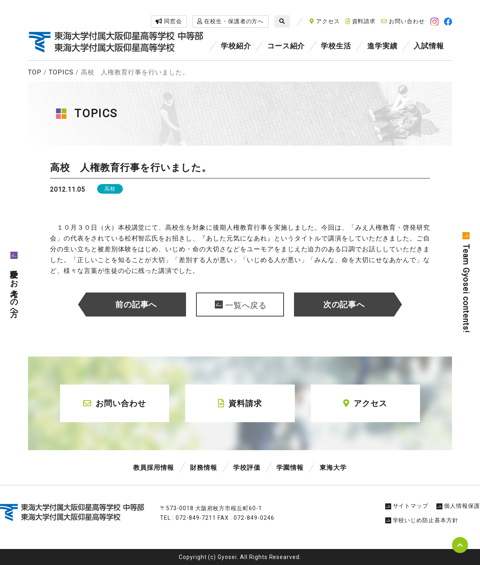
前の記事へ (136, 304)
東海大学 (333, 467)
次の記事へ (344, 304)
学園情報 (290, 467)
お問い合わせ (403, 21)
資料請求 (361, 21)
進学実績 (382, 46)
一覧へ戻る (246, 305)
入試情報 (429, 46)
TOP (35, 72)
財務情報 (203, 467)
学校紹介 (236, 46)
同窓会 (169, 21)
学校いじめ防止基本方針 (422, 520)
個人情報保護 (458, 506)
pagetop (460, 545)
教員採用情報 (153, 467)
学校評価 (246, 467)
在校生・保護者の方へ (230, 21)
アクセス (325, 21)
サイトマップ (407, 506)
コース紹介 (286, 46)
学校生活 (336, 46)
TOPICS (61, 72)
